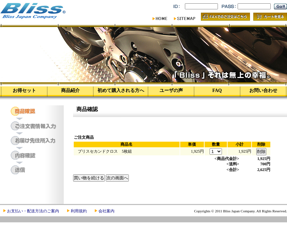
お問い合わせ (263, 90)
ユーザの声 (171, 90)
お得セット (24, 90)
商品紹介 (70, 90)
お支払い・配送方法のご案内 (33, 211)
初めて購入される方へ (120, 90)
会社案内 (106, 211)
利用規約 (79, 211)
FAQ (217, 90)
